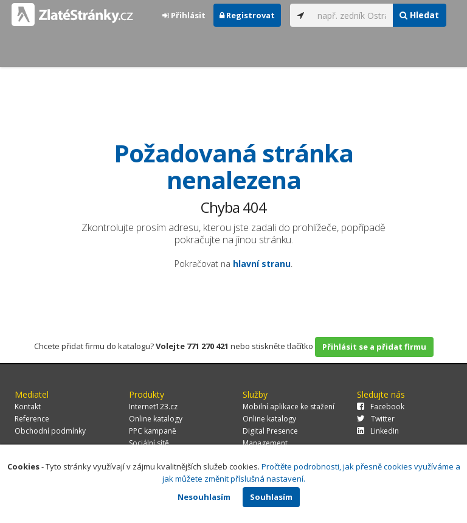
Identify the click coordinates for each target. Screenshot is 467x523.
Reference (32, 419)
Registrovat (247, 15)
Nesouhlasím (204, 496)
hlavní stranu (262, 263)
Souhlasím (271, 496)
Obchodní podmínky (50, 431)
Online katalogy (155, 419)
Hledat (419, 15)
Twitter (376, 419)
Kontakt (28, 406)
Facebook (380, 406)
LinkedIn (378, 431)
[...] (352, 15)
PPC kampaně (152, 431)
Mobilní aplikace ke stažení (288, 406)
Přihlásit (184, 15)
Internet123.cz (153, 406)
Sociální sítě (149, 443)
